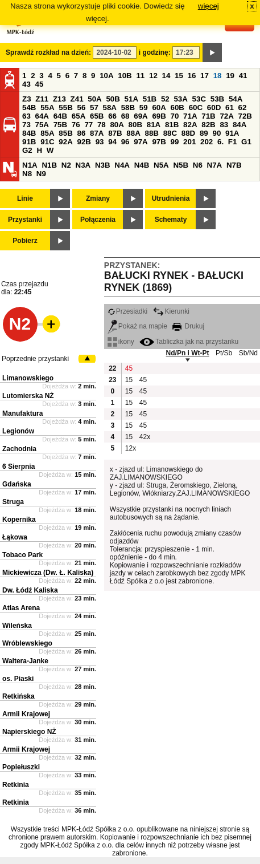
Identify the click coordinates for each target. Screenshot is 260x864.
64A (42, 116)
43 (26, 84)
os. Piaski (18, 679)
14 (166, 75)
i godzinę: (155, 52)
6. (220, 141)
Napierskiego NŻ (29, 732)
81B (172, 124)
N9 (41, 173)
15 (179, 75)
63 (26, 116)
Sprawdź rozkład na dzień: (48, 52)
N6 (198, 165)
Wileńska (17, 626)
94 (112, 141)
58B (128, 107)
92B (83, 141)
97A (140, 141)
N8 (27, 173)
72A (226, 116)
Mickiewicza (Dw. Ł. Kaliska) (47, 573)
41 (243, 75)
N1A (30, 165)
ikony (121, 342)
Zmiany (98, 198)
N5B (180, 165)
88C (170, 133)
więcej (208, 6)
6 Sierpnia (18, 466)
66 (112, 116)
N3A (83, 165)
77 (88, 124)
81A (153, 124)
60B (177, 107)
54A (235, 99)
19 (230, 75)
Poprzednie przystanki (35, 359)
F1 (232, 141)
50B (112, 99)
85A (47, 133)
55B (65, 107)
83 (224, 124)
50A (94, 99)
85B (65, 133)
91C (47, 141)
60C (196, 107)
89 (204, 133)
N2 (66, 165)
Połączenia (97, 220)
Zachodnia (19, 449)
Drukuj (188, 326)
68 (125, 116)
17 (204, 75)
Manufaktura (22, 413)
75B (60, 124)
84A (239, 124)
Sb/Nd (248, 353)
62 (242, 107)
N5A (161, 165)
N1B (49, 165)
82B (208, 124)
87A (97, 133)
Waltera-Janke (25, 661)
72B (245, 116)
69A (140, 116)
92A (65, 141)
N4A (122, 165)
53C (199, 99)
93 (100, 141)
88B (151, 133)
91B (29, 141)
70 (175, 116)
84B (29, 133)
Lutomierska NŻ (28, 396)
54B (29, 107)
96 (125, 141)
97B (159, 141)
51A (131, 99)
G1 (246, 141)
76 (76, 124)
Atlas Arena (21, 608)
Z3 (26, 99)
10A (106, 75)
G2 (27, 150)
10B (124, 75)
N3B (102, 165)
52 (165, 99)
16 (192, 75)
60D (214, 107)
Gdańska (16, 484)
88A (133, 133)
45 (39, 84)
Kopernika (19, 520)
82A (190, 124)
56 (81, 107)
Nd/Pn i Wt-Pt (187, 353)
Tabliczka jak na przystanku (188, 342)
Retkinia (15, 785)
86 (81, 133)
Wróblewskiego (27, 643)
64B (60, 116)
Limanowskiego (27, 378)
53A (180, 99)
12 (153, 75)
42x (144, 437)
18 (217, 75)
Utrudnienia (171, 198)
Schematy (171, 220)
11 (140, 75)
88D (188, 133)
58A (110, 107)
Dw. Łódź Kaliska (30, 590)
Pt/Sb (224, 353)
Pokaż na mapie (137, 326)
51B (149, 99)
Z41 (77, 99)
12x (130, 448)
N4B (142, 165)
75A (42, 124)
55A (47, 107)
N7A (214, 165)
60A (159, 107)
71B (208, 116)
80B (135, 124)
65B (97, 116)
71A (190, 116)
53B (217, 99)
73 (26, 124)
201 (189, 141)
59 (143, 107)
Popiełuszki (21, 767)
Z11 (41, 99)
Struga (13, 502)
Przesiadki (127, 311)
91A (232, 133)
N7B (234, 165)
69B (159, 116)
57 (94, 107)
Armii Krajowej (26, 714)
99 (175, 141)
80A (116, 124)
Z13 (59, 99)
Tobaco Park (22, 555)
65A (78, 116)
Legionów (18, 431)
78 (101, 124)
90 (216, 133)
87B (115, 133)
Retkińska (18, 696)
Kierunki (171, 311)
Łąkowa (14, 537)
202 (206, 141)
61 (229, 107)
